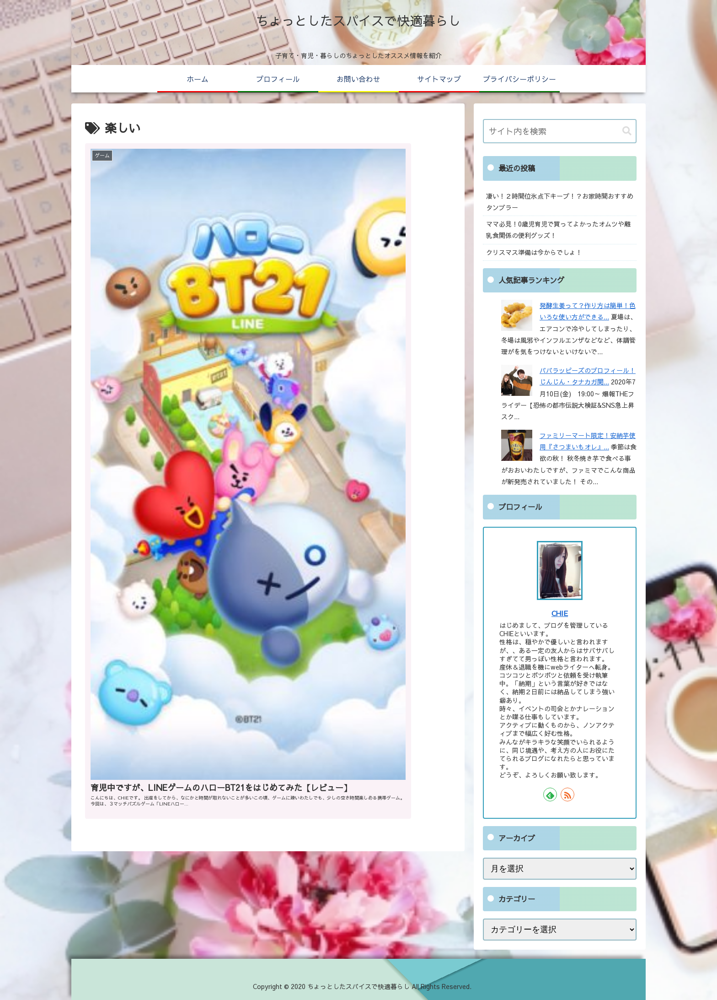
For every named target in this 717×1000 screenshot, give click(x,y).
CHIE (559, 613)
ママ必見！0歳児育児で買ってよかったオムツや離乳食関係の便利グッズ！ (558, 229)
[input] (560, 131)
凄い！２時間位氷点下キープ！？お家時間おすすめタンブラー (559, 201)
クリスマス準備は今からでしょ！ (534, 252)
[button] (627, 131)
